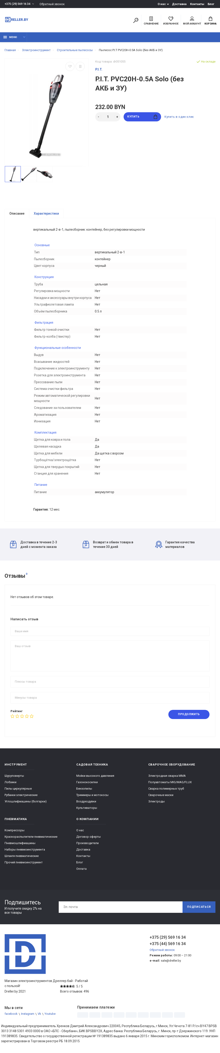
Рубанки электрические (21, 798)
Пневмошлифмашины (20, 846)
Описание (16, 213)
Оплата (81, 872)
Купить (142, 117)
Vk (39, 1017)
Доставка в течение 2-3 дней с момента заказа (33, 548)
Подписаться (199, 910)
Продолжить (189, 718)
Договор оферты (88, 840)
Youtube (50, 1017)
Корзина (210, 20)
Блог (211, 4)
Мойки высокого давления (95, 779)
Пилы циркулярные (18, 792)
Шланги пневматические (22, 859)
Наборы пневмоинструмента (25, 853)
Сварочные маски (160, 798)
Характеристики (46, 213)
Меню (10, 37)
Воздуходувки (86, 805)
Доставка (179, 4)
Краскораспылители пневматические (31, 840)
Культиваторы (86, 811)
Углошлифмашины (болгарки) (26, 805)
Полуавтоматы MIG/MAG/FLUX (170, 786)
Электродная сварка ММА (167, 779)
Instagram (27, 1017)
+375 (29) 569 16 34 (17, 4)
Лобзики (10, 786)
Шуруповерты (14, 779)
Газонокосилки (87, 786)
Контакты (197, 4)
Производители (87, 846)
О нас (162, 4)
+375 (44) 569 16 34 (168, 947)
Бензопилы (84, 792)
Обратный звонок (52, 4)
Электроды (156, 805)
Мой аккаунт (192, 20)
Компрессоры (14, 834)
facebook (11, 1017)
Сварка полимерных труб (166, 792)
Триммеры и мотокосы (92, 798)
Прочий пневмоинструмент (24, 866)
